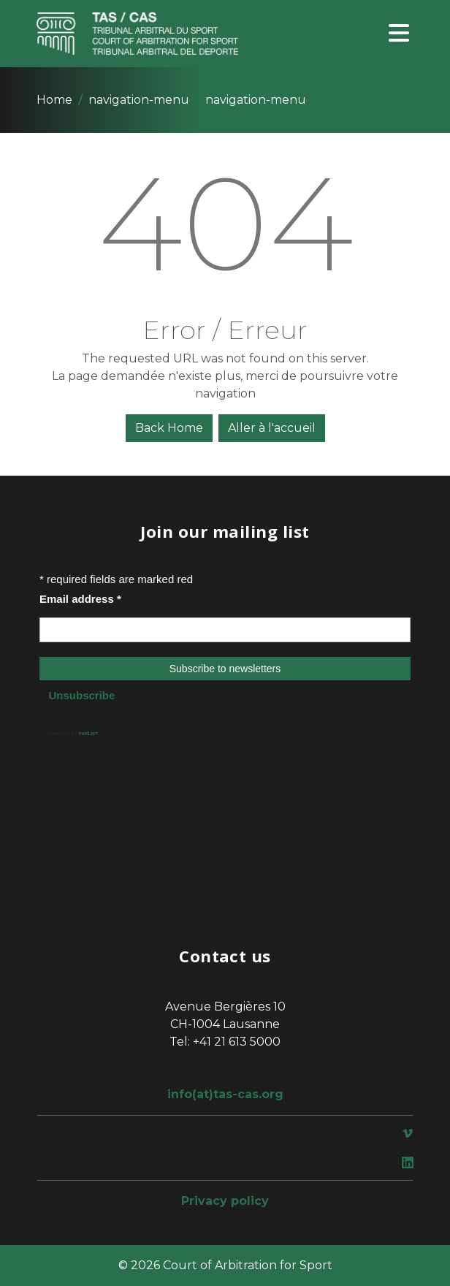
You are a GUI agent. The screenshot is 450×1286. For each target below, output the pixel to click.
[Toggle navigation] (398, 33)
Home (54, 100)
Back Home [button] (169, 428)
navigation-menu (138, 100)
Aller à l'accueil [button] (272, 428)
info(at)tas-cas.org (225, 1094)
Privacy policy (225, 1201)
